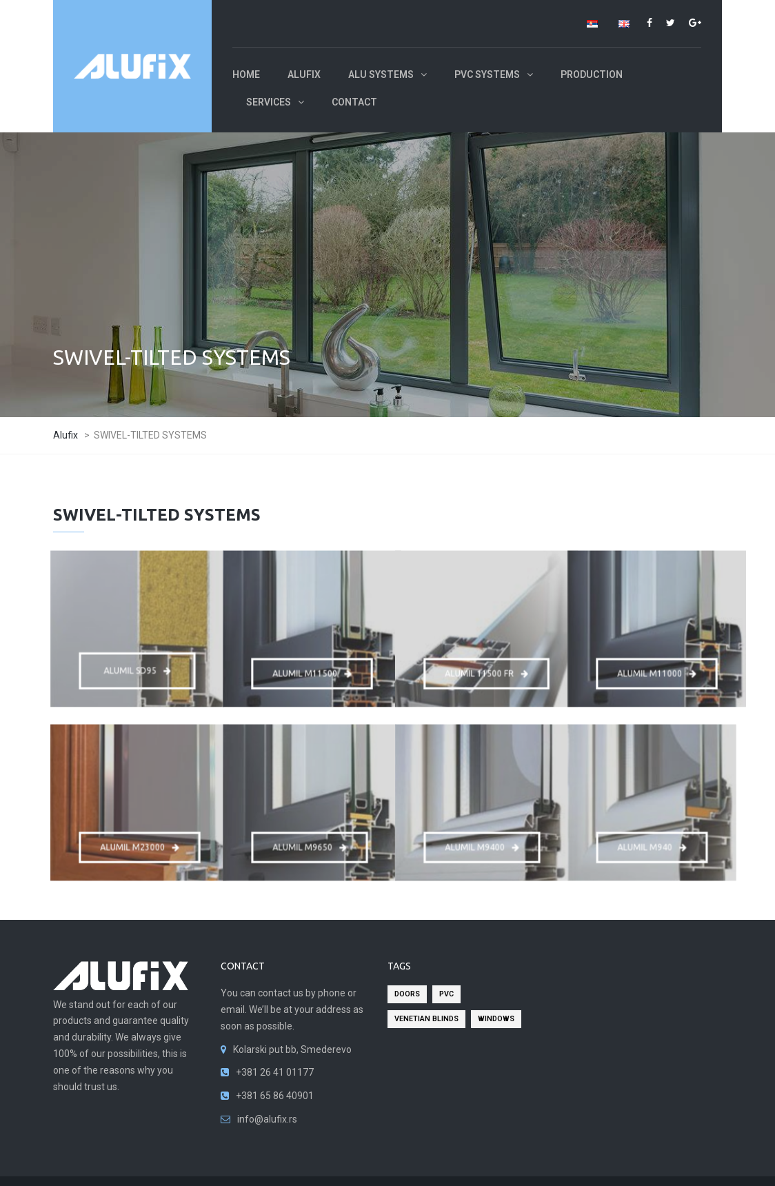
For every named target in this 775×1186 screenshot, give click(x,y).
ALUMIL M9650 (309, 842)
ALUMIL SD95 (137, 666)
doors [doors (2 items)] (407, 993)
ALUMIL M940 (652, 842)
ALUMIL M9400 (481, 842)
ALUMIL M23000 (140, 842)
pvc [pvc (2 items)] (446, 993)
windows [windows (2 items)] (496, 1018)
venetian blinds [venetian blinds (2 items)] (426, 1018)
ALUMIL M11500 (312, 669)
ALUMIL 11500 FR (486, 669)
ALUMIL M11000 (657, 669)
